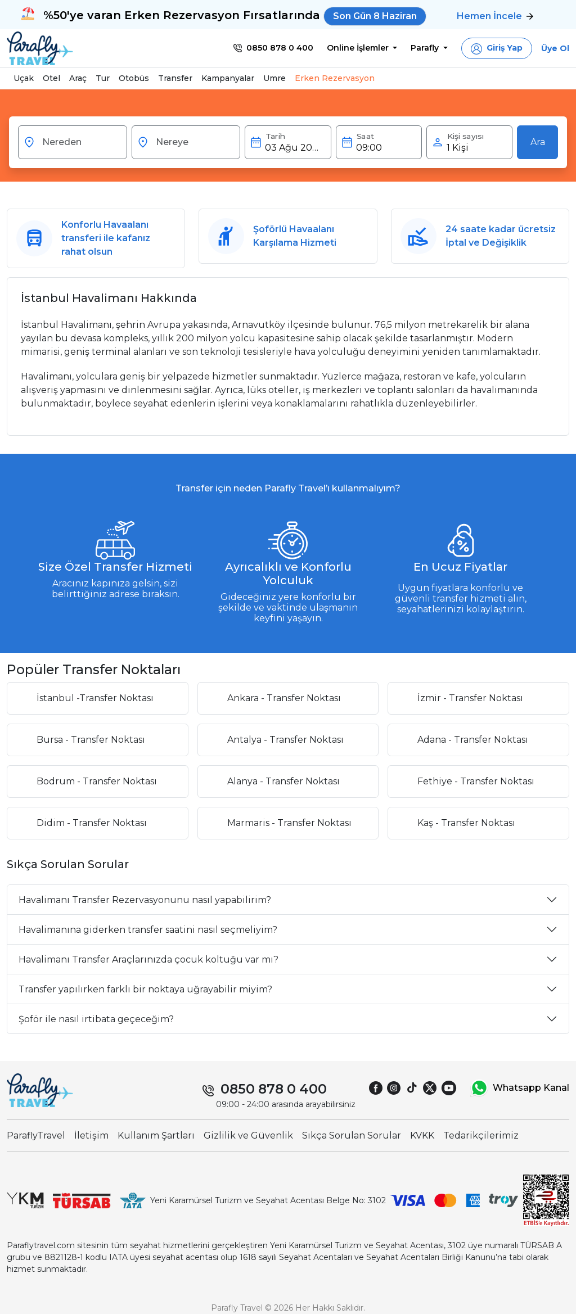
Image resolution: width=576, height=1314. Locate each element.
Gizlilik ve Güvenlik (248, 1135)
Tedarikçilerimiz (481, 1135)
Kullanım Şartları (156, 1135)
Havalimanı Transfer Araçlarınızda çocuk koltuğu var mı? (148, 959)
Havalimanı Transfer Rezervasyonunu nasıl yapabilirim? (145, 900)
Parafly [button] (426, 48)
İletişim (91, 1135)
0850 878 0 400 (273, 1089)
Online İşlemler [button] (359, 48)
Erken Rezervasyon (335, 78)
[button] (496, 48)
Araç (78, 78)
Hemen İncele (495, 16)
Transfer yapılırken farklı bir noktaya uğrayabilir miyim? (145, 989)
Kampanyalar (227, 78)
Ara (537, 142)
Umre (274, 78)
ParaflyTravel (36, 1135)
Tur (103, 78)
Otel (51, 78)
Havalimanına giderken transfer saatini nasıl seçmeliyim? (148, 929)
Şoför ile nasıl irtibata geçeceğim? (96, 1019)
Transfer (175, 78)
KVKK (422, 1135)
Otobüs (134, 78)
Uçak (24, 78)
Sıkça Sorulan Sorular (351, 1135)
